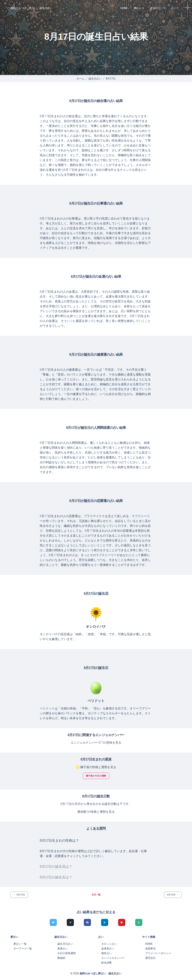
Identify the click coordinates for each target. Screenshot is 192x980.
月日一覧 (96, 894)
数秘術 (61, 957)
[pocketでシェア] (121, 922)
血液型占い (107, 948)
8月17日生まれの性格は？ (59, 840)
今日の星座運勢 (66, 953)
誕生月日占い (65, 943)
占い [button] (173, 8)
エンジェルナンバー (113, 957)
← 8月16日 (19, 894)
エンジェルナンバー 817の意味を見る (96, 742)
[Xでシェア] (70, 922)
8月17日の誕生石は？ (56, 877)
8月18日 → (172, 894)
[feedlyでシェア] (138, 922)
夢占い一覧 (20, 943)
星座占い (62, 948)
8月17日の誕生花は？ (56, 866)
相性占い (106, 953)
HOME (124, 8)
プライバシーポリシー (158, 953)
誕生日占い (95, 78)
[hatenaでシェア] (104, 922)
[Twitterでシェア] (53, 922)
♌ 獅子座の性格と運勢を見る (96, 767)
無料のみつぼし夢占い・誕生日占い (31, 8)
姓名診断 (106, 962)
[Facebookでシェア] (87, 922)
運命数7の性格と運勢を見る (96, 812)
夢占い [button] (138, 8)
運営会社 (150, 957)
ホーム (80, 78)
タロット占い (109, 943)
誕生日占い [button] (156, 8)
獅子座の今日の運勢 (96, 776)
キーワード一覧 (23, 948)
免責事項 (150, 948)
